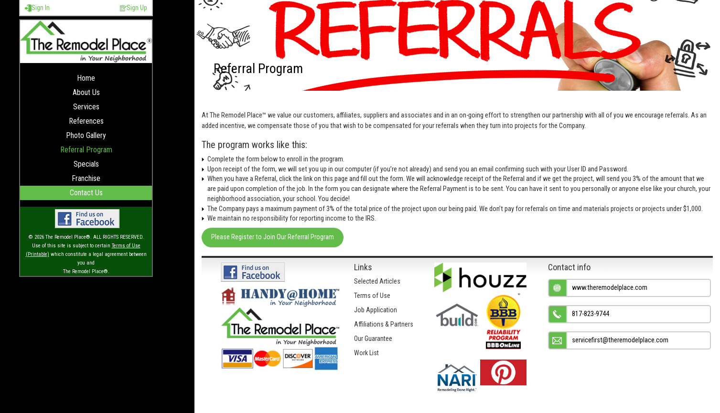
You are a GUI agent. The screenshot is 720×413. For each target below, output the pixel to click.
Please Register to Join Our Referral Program (272, 237)
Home (86, 78)
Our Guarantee (373, 338)
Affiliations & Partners (383, 324)
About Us (86, 92)
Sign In (37, 8)
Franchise (86, 178)
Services (86, 106)
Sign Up (133, 8)
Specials (86, 164)
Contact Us (86, 192)
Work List (366, 353)
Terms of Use (372, 295)
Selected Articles (377, 281)
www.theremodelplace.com (609, 288)
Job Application (375, 310)
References (86, 121)
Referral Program (86, 149)
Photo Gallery (86, 135)
